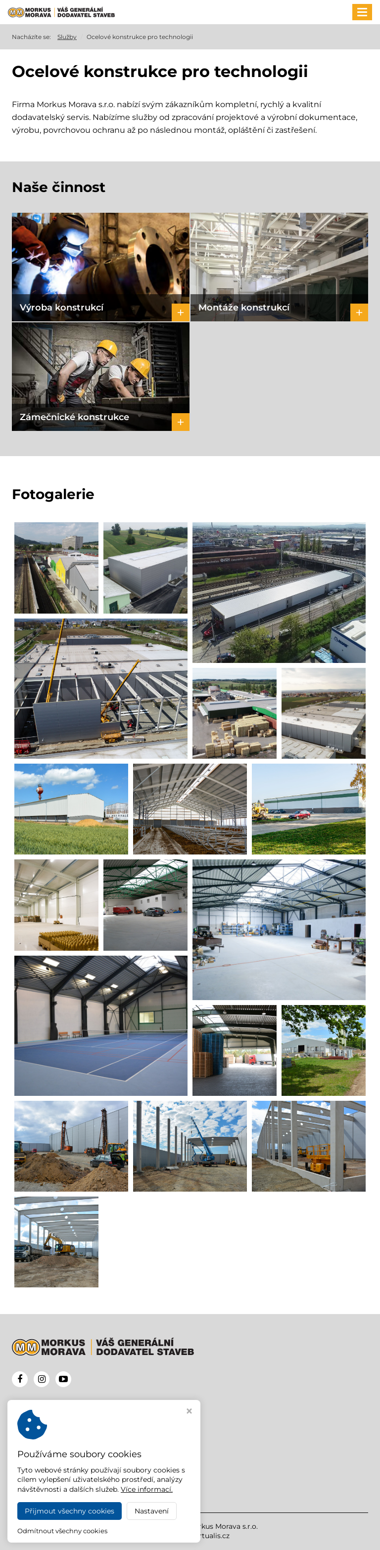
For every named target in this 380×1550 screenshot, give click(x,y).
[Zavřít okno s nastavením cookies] (189, 1412)
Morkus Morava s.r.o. (223, 1526)
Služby (67, 36)
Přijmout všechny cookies (69, 1511)
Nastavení (152, 1511)
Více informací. (147, 1489)
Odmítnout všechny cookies (62, 1531)
